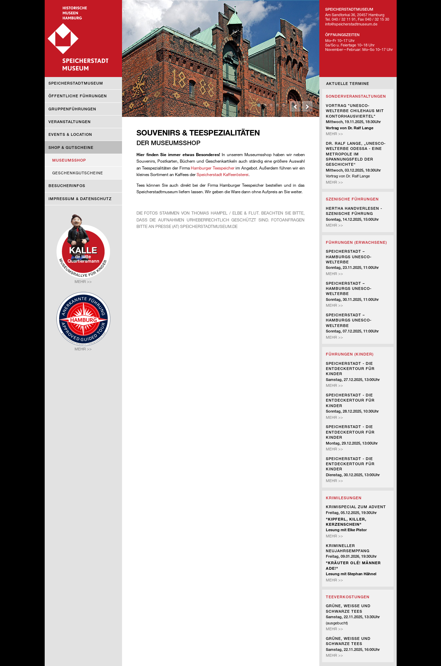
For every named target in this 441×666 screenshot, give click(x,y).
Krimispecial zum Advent (356, 506)
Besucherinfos (66, 185)
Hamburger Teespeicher (212, 168)
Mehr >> (334, 133)
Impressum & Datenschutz (80, 198)
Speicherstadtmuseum (75, 83)
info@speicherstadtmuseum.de (351, 24)
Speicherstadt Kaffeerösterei (223, 174)
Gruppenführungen (72, 109)
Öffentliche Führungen (77, 96)
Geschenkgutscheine (77, 173)
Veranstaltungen (69, 121)
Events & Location (70, 134)
